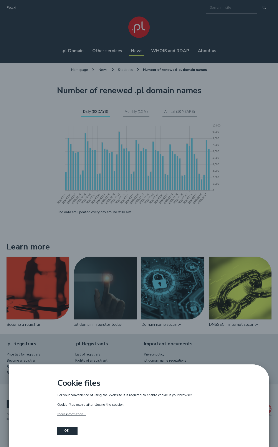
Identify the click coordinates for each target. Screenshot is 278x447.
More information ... (71, 414)
